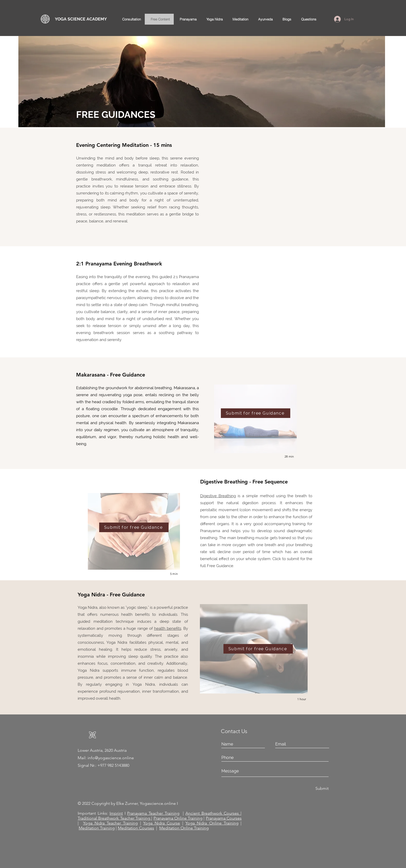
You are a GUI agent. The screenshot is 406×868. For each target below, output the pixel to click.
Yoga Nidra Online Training (211, 823)
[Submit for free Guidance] (255, 413)
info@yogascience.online (111, 757)
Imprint (116, 813)
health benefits (167, 628)
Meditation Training (97, 828)
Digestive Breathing (218, 496)
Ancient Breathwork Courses (213, 813)
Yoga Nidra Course (161, 823)
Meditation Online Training (184, 828)
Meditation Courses (136, 828)
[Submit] (314, 788)
